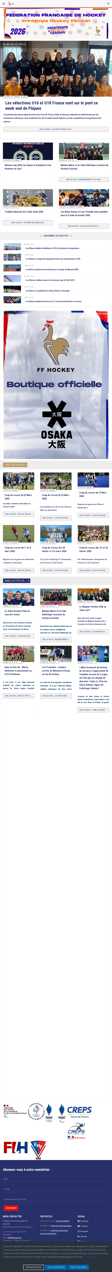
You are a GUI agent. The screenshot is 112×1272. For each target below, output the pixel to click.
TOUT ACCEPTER (56, 1267)
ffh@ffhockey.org (14, 1238)
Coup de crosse (14, 464)
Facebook (83, 1221)
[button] (103, 44)
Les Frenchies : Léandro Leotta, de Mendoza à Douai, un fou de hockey (56, 671)
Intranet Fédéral (62, 1221)
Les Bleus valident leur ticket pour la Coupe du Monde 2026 (52, 269)
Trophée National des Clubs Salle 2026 (24, 211)
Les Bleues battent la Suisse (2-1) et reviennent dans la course (54, 301)
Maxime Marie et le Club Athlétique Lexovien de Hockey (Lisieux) (54, 614)
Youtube (83, 1226)
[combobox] (108, 3)
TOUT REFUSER (78, 1267)
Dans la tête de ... (16, 580)
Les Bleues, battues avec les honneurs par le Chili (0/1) (50, 280)
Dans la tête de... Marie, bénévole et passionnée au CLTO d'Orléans (18, 671)
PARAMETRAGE (34, 1267)
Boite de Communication (61, 1226)
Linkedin (82, 1236)
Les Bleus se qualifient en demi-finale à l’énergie (48, 291)
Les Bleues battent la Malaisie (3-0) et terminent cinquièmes (52, 248)
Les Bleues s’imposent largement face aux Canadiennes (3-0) (53, 259)
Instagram (83, 1231)
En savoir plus (89, 1257)
